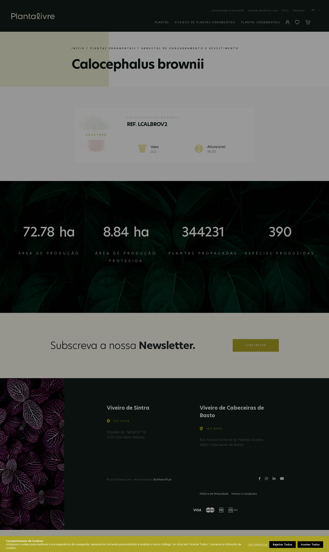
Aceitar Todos (310, 544)
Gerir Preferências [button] (258, 544)
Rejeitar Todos (282, 544)
